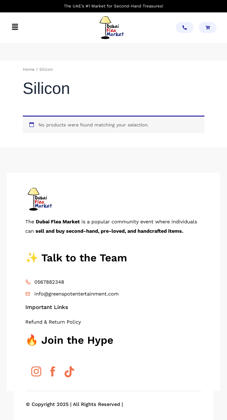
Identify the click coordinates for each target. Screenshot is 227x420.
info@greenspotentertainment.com (76, 294)
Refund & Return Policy (53, 322)
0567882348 (49, 282)
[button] (14, 27)
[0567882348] (27, 282)
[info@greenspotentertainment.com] (27, 293)
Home (29, 69)
